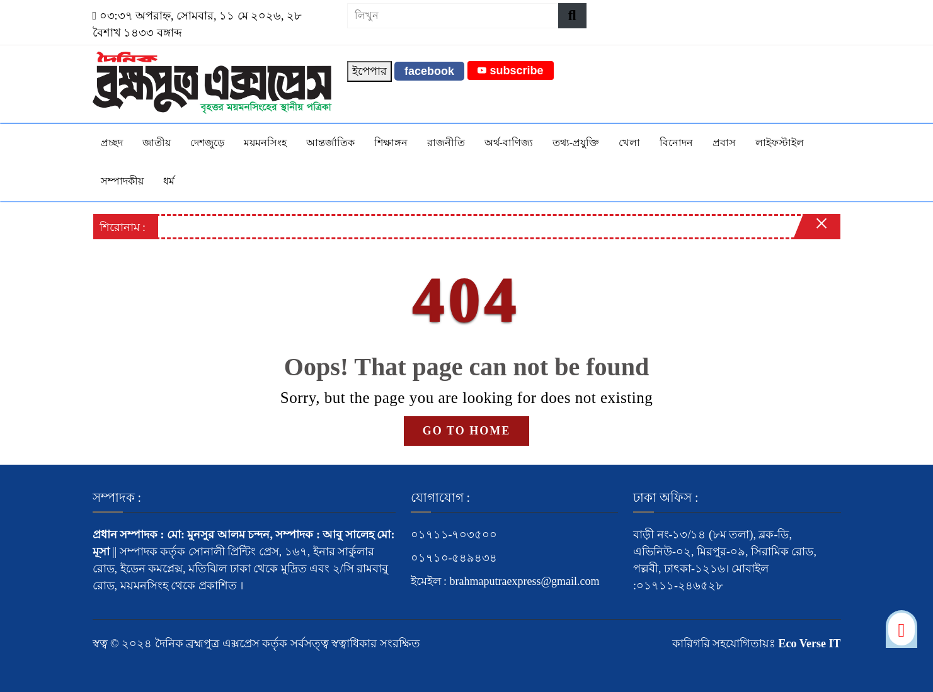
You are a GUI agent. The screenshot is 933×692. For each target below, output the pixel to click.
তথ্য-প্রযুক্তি (575, 142)
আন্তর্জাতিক (330, 142)
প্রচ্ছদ (112, 142)
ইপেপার (369, 71)
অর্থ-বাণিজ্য (508, 142)
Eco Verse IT (810, 643)
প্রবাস (724, 142)
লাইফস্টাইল (779, 142)
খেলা (629, 142)
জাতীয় (156, 142)
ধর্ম (169, 181)
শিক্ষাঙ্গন (391, 142)
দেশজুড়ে (207, 142)
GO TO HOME (466, 430)
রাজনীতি (446, 142)
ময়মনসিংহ (265, 142)
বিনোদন (676, 142)
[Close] (811, 229)
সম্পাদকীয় (122, 181)
